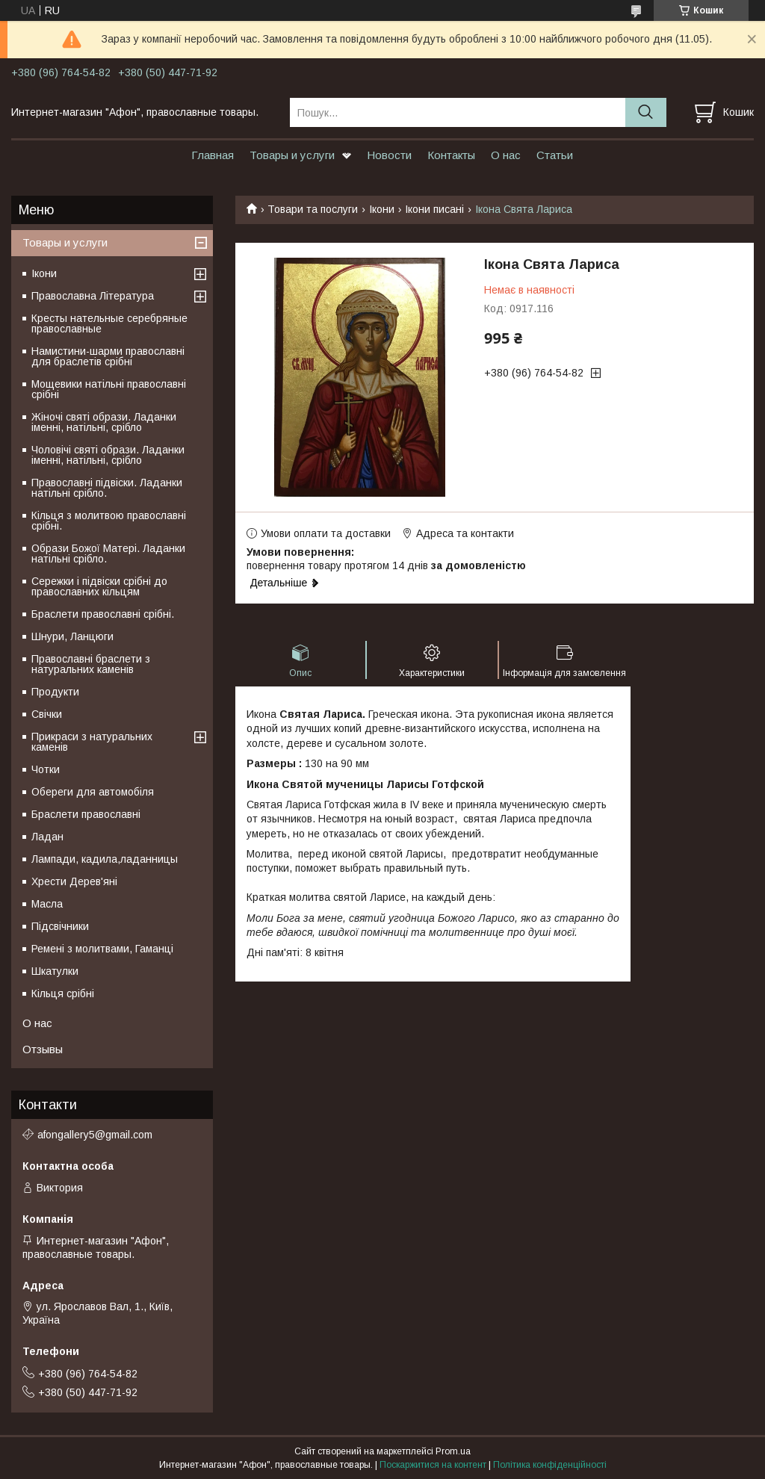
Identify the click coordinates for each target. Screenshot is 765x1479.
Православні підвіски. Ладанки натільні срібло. (106, 488)
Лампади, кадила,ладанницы (104, 859)
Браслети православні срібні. (102, 614)
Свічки (46, 714)
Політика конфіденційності (550, 1465)
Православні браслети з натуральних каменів (90, 664)
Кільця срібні (62, 993)
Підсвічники (60, 926)
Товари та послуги (312, 209)
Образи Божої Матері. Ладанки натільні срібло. (108, 553)
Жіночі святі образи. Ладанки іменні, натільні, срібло (103, 422)
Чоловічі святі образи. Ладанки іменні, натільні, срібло (108, 455)
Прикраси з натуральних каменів (91, 742)
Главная (212, 155)
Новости (389, 155)
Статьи (554, 155)
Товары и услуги (292, 155)
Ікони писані (434, 209)
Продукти (55, 692)
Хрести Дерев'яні (74, 881)
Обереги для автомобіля (92, 792)
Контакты (451, 155)
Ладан (47, 837)
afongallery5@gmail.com (94, 1135)
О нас (506, 155)
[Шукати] (645, 112)
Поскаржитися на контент (433, 1465)
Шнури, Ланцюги (72, 636)
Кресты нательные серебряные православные (109, 323)
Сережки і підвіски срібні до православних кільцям (99, 586)
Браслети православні (85, 814)
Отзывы (42, 1049)
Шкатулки (54, 971)
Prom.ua (453, 1451)
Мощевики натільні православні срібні (108, 389)
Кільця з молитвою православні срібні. (108, 520)
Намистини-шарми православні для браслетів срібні (108, 356)
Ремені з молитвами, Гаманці (102, 949)
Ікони (381, 209)
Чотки (45, 769)
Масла (47, 904)
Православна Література (92, 296)
